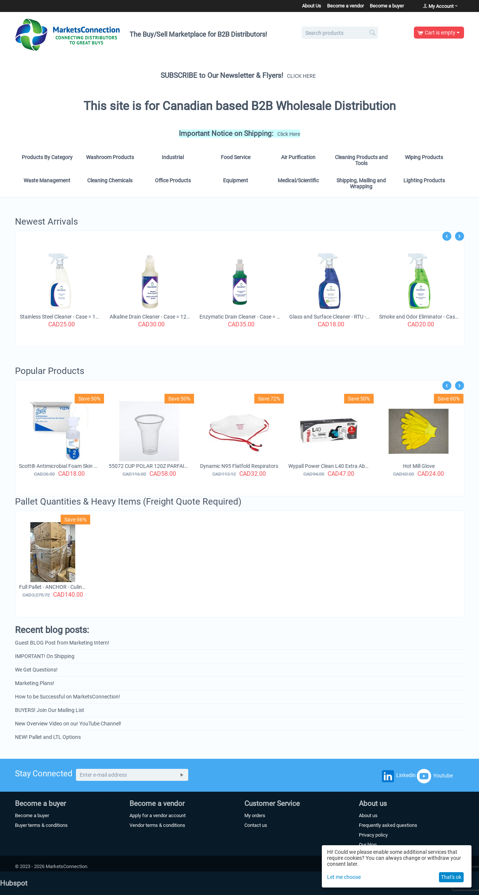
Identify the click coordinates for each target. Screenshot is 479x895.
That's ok (451, 877)
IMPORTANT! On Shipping (44, 656)
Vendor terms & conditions (157, 825)
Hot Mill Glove (420, 466)
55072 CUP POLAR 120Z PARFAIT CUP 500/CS (150, 466)
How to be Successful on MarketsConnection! (67, 697)
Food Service (235, 157)
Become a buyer (387, 6)
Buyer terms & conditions (41, 825)
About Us (311, 6)
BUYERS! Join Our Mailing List (49, 710)
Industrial (173, 157)
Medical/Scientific (298, 180)
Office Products (173, 180)
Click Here (288, 134)
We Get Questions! (36, 670)
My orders (254, 815)
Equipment (235, 180)
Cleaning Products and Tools (361, 160)
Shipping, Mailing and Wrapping (361, 183)
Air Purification (298, 157)
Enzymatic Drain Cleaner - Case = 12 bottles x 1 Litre (251, 317)
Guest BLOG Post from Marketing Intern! (62, 643)
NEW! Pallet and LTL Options (48, 737)
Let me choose (344, 877)
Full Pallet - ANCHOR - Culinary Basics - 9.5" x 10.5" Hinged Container (52, 587)
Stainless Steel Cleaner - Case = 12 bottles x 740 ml (72, 317)
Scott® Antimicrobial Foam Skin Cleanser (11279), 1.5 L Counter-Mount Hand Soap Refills (60, 466)
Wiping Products (424, 157)
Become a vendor (345, 6)
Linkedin (398, 777)
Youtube (435, 776)
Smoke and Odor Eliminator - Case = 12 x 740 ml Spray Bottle (431, 317)
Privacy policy (373, 835)
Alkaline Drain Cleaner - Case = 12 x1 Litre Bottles (162, 317)
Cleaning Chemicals (109, 180)
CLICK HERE (301, 76)
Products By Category (47, 157)
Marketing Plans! (34, 683)
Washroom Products (110, 157)
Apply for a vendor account (157, 815)
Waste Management (47, 180)
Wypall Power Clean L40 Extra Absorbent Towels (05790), (329, 466)
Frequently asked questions (388, 825)
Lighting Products (424, 180)
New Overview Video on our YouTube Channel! (68, 724)
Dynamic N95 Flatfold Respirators (240, 466)
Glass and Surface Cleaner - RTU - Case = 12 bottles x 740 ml (341, 317)
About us (368, 815)
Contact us (255, 825)
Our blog (367, 844)
